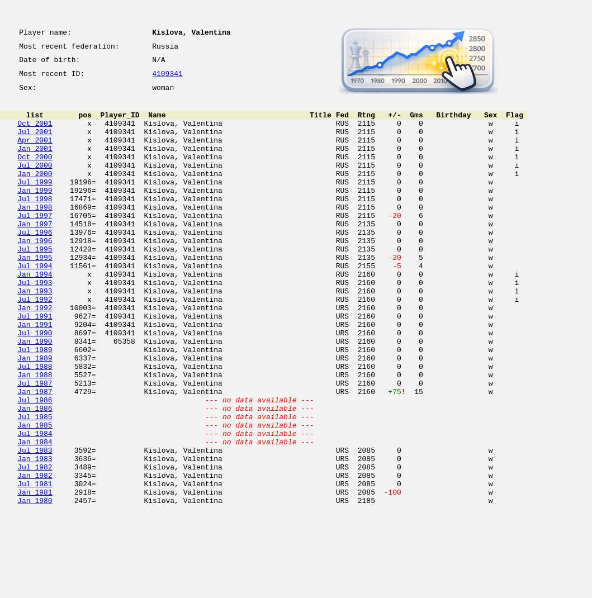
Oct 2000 (34, 173)
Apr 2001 (34, 153)
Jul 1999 (34, 203)
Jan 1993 (34, 334)
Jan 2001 (34, 163)
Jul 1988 (34, 425)
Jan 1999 (34, 213)
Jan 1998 (34, 234)
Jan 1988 (34, 435)
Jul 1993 (34, 324)
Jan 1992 (34, 354)
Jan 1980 (34, 586)
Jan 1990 (34, 395)
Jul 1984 (34, 505)
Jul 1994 (34, 304)
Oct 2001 (34, 133)
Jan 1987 (34, 455)
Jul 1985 (34, 485)
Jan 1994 (34, 314)
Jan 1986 (34, 475)
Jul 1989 (34, 405)
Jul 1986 (34, 465)
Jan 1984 (34, 515)
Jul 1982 (34, 545)
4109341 (167, 79)
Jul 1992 (34, 344)
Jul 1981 (34, 566)
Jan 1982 (34, 555)
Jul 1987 (34, 445)
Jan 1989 (34, 415)
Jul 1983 (34, 525)
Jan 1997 (34, 254)
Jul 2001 (34, 143)
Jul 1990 (34, 384)
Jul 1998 (34, 224)
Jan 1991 (34, 374)
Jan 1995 (34, 294)
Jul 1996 (34, 264)
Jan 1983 (34, 535)
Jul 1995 (34, 284)
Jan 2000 (34, 193)
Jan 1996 (34, 274)
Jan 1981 (34, 576)
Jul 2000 (34, 183)
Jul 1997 (34, 244)
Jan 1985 (34, 495)
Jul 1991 (34, 364)
